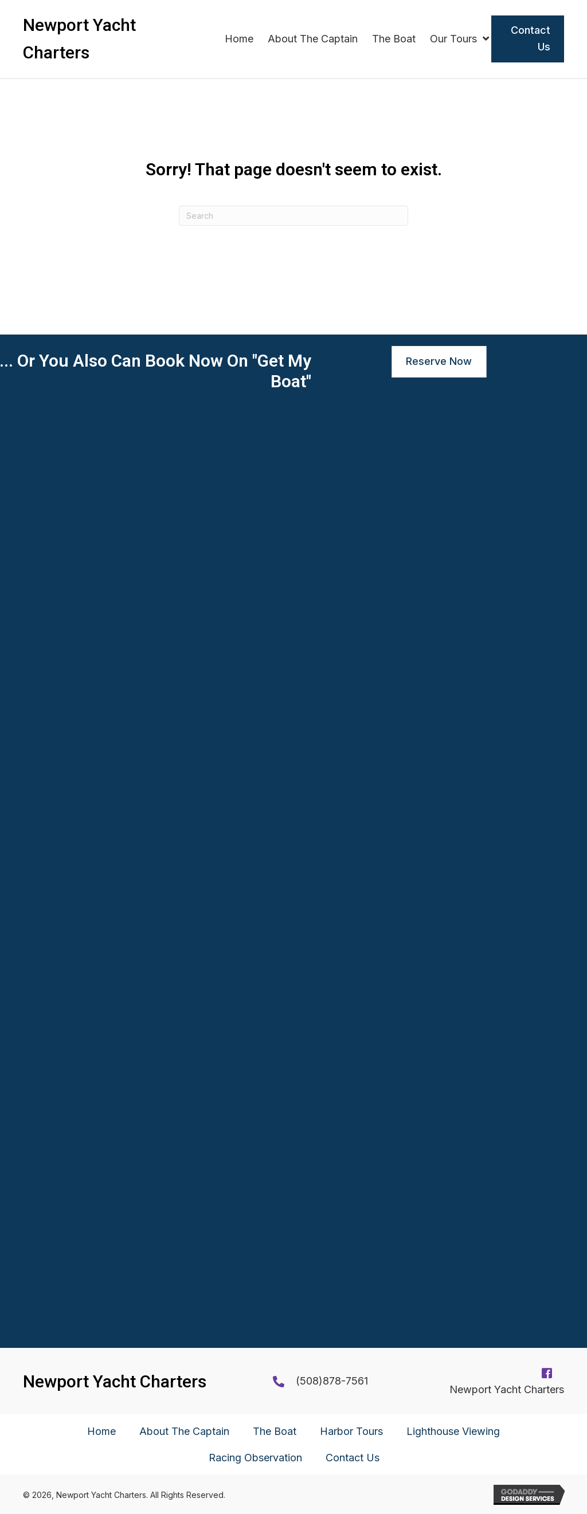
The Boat (274, 1431)
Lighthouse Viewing (453, 1431)
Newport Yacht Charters (506, 1389)
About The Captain (184, 1431)
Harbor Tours (351, 1431)
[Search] (293, 216)
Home (101, 1431)
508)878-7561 (334, 1381)
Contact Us (352, 1458)
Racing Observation (255, 1458)
